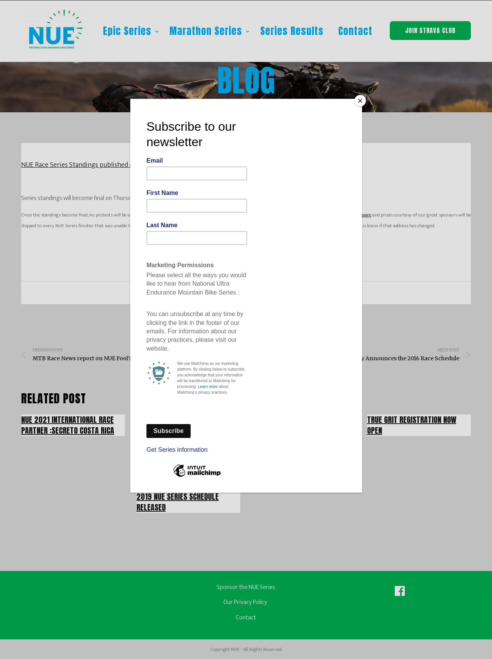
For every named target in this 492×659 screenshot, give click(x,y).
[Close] (360, 101)
